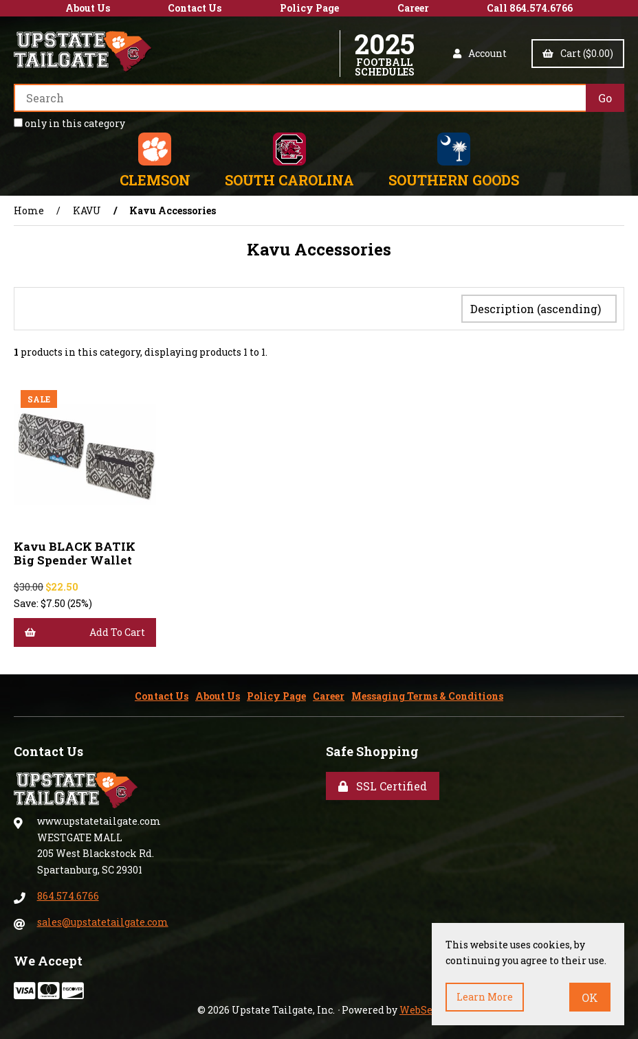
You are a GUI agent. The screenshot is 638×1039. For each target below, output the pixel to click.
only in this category (69, 123)
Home (29, 210)
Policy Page (309, 7)
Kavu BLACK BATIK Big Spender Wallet (74, 550)
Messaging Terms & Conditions (427, 693)
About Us (87, 7)
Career (413, 7)
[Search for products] (300, 98)
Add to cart (85, 629)
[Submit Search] (605, 98)
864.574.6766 (68, 893)
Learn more (484, 996)
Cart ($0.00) (577, 53)
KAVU (87, 210)
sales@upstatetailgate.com (102, 919)
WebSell (420, 1007)
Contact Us (194, 7)
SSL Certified (382, 783)
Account (480, 53)
